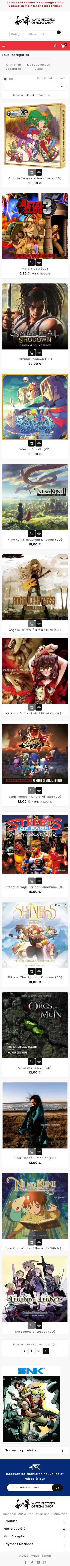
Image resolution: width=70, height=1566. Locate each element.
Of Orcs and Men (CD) (35, 1068)
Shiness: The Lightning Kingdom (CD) (35, 977)
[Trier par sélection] (35, 87)
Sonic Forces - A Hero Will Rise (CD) (35, 797)
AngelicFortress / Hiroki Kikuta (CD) (35, 630)
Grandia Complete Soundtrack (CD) (35, 178)
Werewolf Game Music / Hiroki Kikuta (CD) (35, 713)
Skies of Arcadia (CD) (35, 449)
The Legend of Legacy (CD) (35, 1332)
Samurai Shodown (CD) (35, 359)
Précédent (25, 1351)
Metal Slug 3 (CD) (35, 269)
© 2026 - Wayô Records (35, 1556)
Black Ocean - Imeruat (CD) (35, 1158)
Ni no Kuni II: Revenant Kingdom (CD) (35, 540)
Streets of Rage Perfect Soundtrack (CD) (35, 887)
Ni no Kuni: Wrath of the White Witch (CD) (35, 1248)
